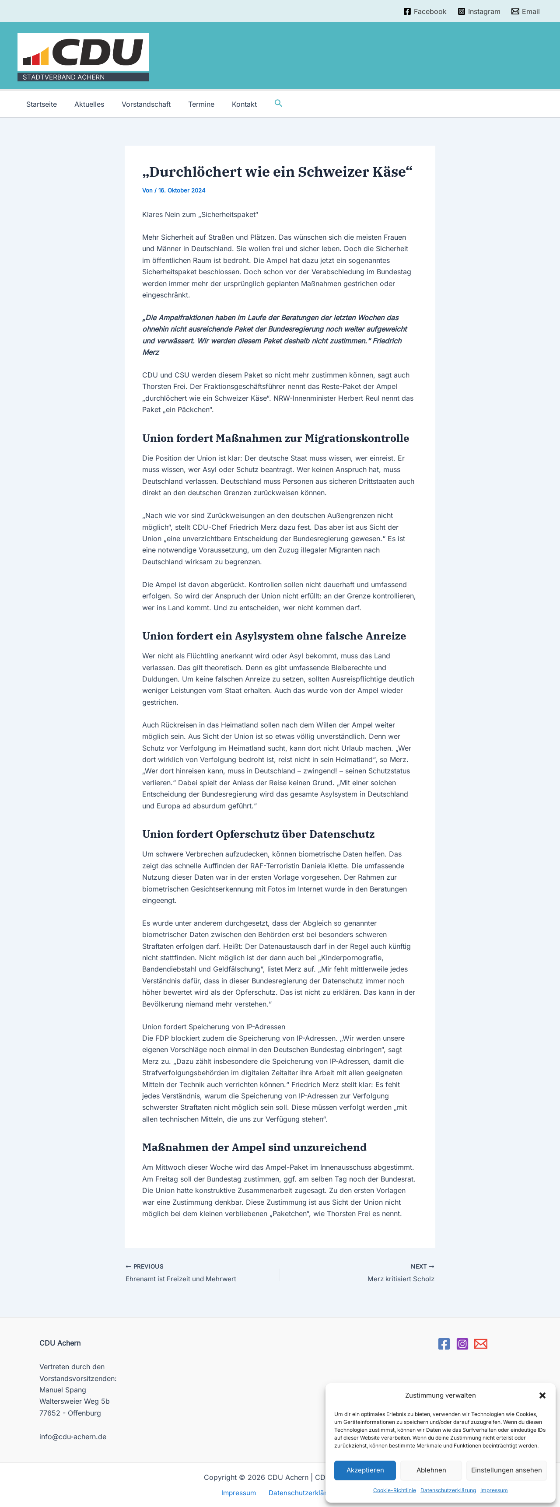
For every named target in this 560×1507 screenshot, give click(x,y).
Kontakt (228, 104)
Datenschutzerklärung (448, 1490)
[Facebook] (425, 11)
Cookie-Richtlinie (394, 1490)
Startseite (39, 104)
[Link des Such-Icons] (261, 104)
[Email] (525, 11)
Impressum (494, 1490)
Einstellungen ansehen (506, 1470)
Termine (189, 104)
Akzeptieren (365, 1470)
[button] (542, 1395)
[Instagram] (479, 11)
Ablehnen (431, 1470)
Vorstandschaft (137, 104)
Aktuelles (84, 104)
